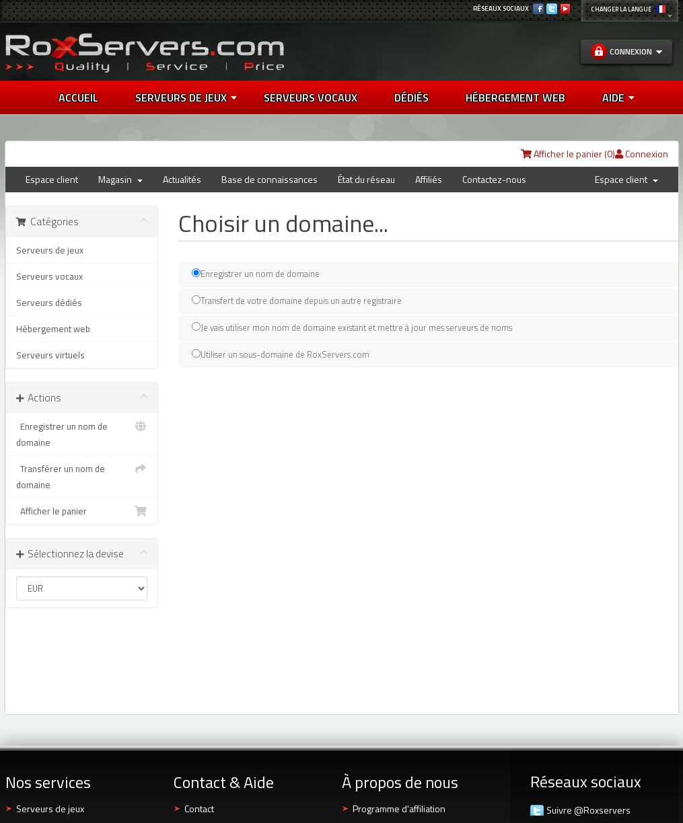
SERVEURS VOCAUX (310, 97)
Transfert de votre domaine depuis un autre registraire (297, 300)
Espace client (52, 179)
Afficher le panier (82, 511)
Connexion (641, 154)
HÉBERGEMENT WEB (515, 97)
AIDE (618, 97)
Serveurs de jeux (185, 97)
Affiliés (428, 179)
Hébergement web (53, 329)
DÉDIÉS (411, 97)
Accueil (78, 97)
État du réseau (366, 179)
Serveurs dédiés (49, 302)
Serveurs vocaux (49, 276)
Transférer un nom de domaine (82, 476)
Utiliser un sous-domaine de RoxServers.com (280, 354)
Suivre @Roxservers (588, 810)
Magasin (120, 179)
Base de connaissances (269, 179)
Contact (199, 808)
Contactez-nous (494, 179)
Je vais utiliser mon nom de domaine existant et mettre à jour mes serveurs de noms (352, 327)
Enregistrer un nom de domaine (82, 433)
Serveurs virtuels (50, 355)
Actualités (182, 179)
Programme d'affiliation (399, 808)
